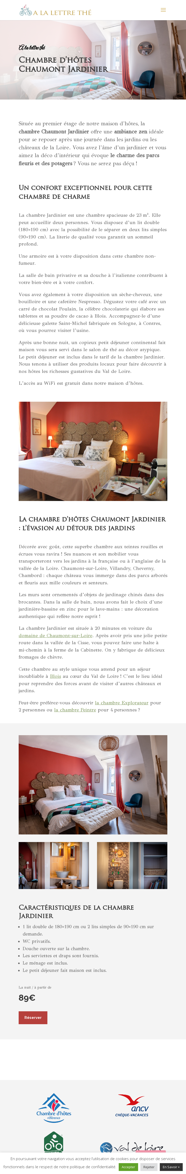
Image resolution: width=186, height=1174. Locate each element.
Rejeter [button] (148, 1167)
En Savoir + (171, 1167)
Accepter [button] (128, 1167)
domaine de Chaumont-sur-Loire (55, 635)
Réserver (33, 1017)
